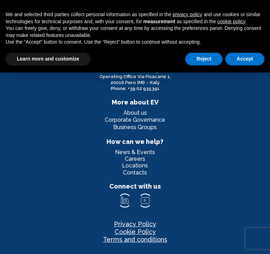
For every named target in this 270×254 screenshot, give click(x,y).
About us (135, 112)
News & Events (135, 152)
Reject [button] (204, 59)
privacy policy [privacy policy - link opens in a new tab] (187, 14)
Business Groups (135, 127)
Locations (135, 165)
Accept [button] (245, 59)
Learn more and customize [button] (48, 59)
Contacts (135, 172)
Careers (135, 158)
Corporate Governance (135, 119)
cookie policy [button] (231, 21)
